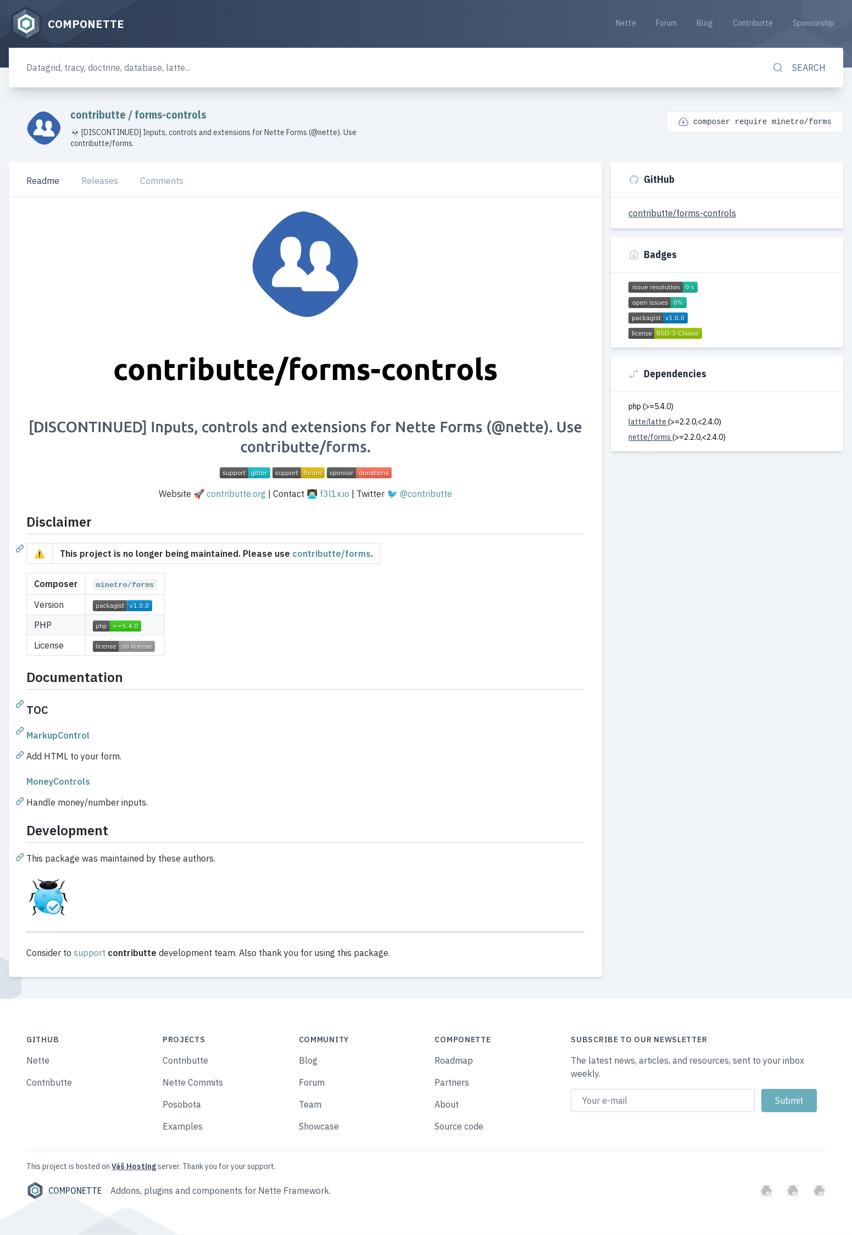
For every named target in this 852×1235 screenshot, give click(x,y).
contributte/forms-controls (682, 213)
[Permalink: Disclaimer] (20, 549)
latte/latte (648, 422)
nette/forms (650, 438)
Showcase (319, 1126)
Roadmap (454, 1060)
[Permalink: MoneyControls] (20, 801)
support (89, 953)
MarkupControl (58, 735)
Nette (626, 23)
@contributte (426, 494)
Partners (452, 1082)
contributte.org (236, 494)
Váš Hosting (134, 1167)
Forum (666, 23)
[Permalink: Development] (20, 857)
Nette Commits (193, 1082)
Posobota (182, 1104)
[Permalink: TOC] (20, 731)
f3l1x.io (334, 494)
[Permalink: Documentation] (20, 704)
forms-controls (170, 115)
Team (310, 1104)
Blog (705, 23)
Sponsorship (813, 23)
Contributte (753, 23)
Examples (183, 1126)
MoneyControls (58, 781)
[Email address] (663, 1101)
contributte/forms (331, 554)
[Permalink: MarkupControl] (20, 755)
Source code (459, 1126)
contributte (99, 115)
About (447, 1104)
